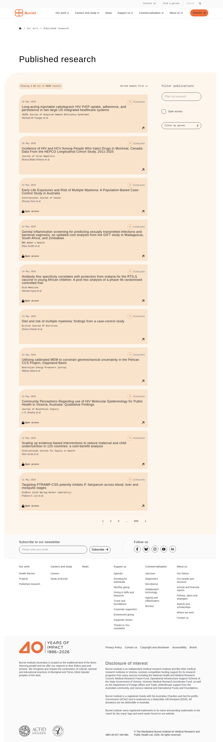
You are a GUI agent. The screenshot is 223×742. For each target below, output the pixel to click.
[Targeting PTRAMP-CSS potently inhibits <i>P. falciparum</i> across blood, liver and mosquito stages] (83, 491)
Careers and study (87, 12)
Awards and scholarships (184, 605)
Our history (183, 573)
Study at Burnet (59, 578)
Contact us (149, 3)
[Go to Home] (20, 28)
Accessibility (179, 647)
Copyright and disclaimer (154, 647)
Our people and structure (185, 580)
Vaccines (150, 573)
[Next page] (145, 521)
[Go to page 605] (136, 520)
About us (176, 12)
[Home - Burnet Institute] (25, 12)
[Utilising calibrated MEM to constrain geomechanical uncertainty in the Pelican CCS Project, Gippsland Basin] (83, 366)
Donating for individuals (120, 580)
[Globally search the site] (193, 3)
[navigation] (111, 9)
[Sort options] (134, 86)
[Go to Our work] (32, 28)
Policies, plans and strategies (187, 597)
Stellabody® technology (152, 591)
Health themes (27, 573)
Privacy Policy (113, 647)
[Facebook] (137, 549)
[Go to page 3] (118, 520)
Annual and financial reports (188, 589)
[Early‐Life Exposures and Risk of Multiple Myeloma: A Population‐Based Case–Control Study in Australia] (83, 197)
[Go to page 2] (111, 520)
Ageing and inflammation (152, 599)
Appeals (118, 573)
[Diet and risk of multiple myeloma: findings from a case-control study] (83, 326)
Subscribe (100, 549)
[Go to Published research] (56, 28)
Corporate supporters (125, 609)
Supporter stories (123, 619)
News (108, 12)
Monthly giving (122, 587)
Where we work (185, 612)
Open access (175, 111)
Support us (125, 12)
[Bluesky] (146, 549)
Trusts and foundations (120, 602)
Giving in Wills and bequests (124, 594)
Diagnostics (151, 578)
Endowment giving (124, 614)
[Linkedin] (172, 549)
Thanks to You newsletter (121, 627)
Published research (29, 583)
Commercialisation (151, 12)
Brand (193, 647)
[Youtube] (163, 549)
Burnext (149, 606)
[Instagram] (155, 549)
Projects (23, 578)
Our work (62, 12)
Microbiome (151, 583)
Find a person (171, 3)
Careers (55, 573)
